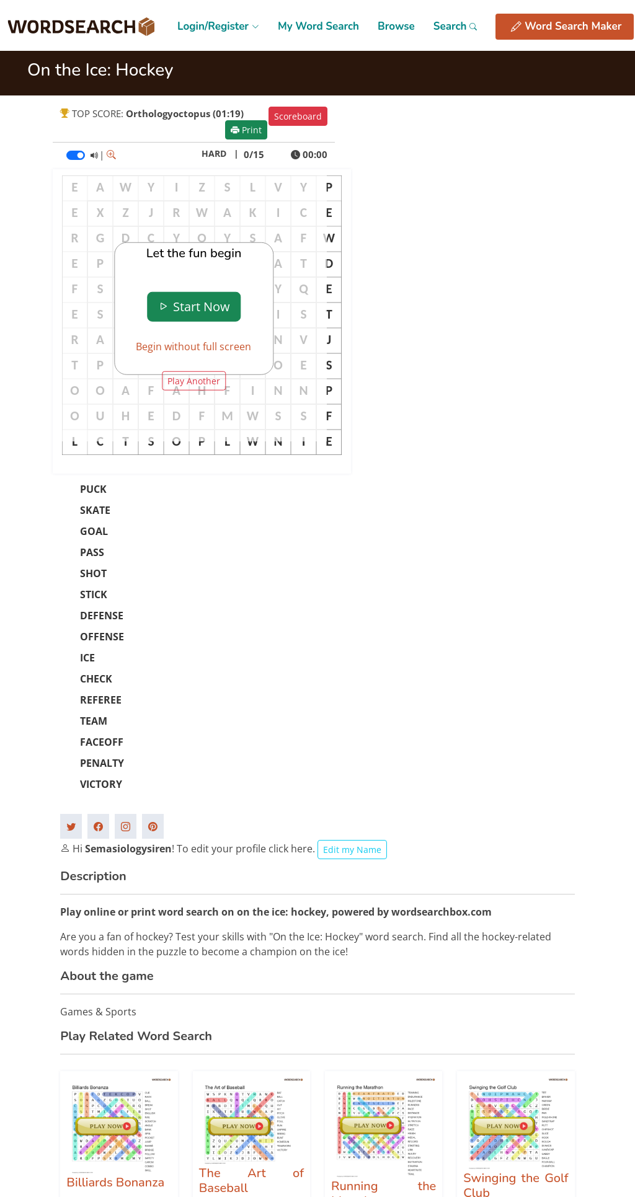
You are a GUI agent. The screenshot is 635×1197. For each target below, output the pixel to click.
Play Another (193, 381)
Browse (396, 26)
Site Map (401, 1014)
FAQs (493, 1014)
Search (455, 26)
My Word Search (318, 26)
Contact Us (504, 1035)
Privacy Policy (410, 1035)
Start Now (194, 306)
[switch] (75, 155)
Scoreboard (298, 116)
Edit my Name (352, 540)
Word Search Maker (566, 26)
